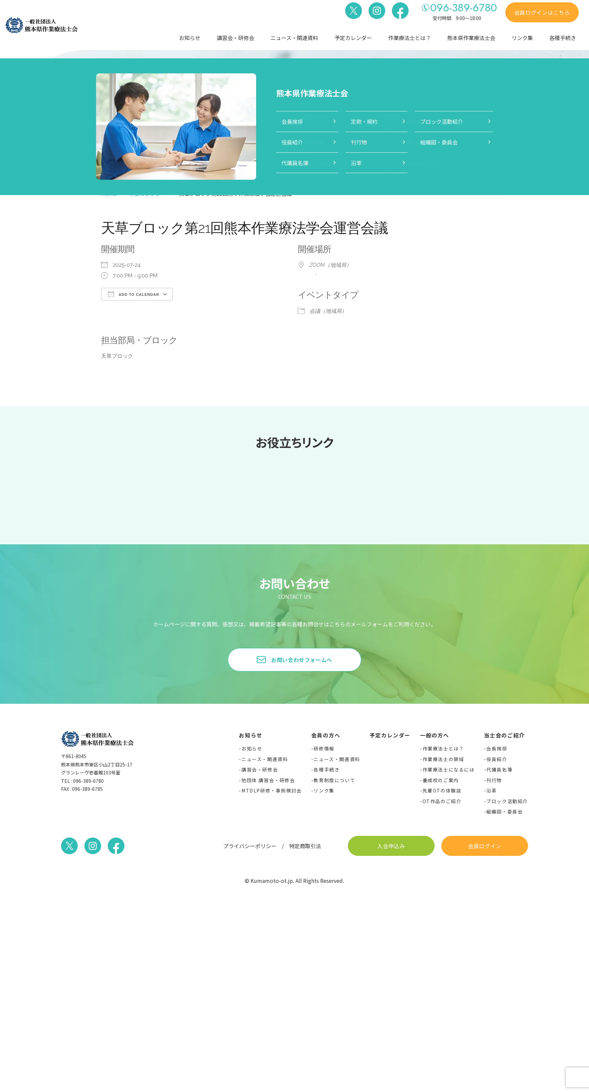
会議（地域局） (328, 311)
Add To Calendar (133, 294)
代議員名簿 (499, 769)
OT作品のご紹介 (442, 801)
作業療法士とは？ (409, 38)
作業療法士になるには (449, 769)
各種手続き (562, 38)
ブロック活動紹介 (507, 801)
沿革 (491, 790)
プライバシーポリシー (249, 846)
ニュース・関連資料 (294, 38)
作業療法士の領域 (443, 759)
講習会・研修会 (235, 38)
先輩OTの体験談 (442, 790)
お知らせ (189, 38)
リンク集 (522, 38)
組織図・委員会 (504, 811)
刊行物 (494, 780)
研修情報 (324, 748)
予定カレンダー (353, 38)
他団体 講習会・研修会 (268, 780)
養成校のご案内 (441, 780)
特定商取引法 (305, 846)
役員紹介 (496, 759)
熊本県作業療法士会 (471, 38)
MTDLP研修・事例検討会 (271, 790)
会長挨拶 (496, 748)
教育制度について (334, 780)
